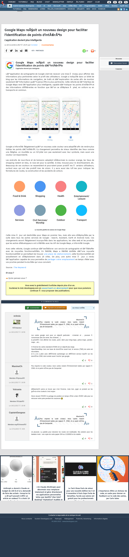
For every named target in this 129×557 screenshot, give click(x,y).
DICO (94, 9)
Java (64, 6)
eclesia (17, 333)
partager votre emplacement (61, 265)
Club (97, 2)
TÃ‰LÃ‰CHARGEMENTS (56, 9)
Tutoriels (23, 2)
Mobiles (114, 6)
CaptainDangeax (17, 430)
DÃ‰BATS (80, 9)
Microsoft (56, 6)
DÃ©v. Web (73, 6)
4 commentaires (48, 51)
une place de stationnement (57, 260)
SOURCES (71, 9)
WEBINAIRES (33, 9)
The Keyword (20, 273)
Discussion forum (119, 63)
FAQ (32, 2)
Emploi (70, 2)
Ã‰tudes (80, 2)
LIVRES (42, 9)
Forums (12, 2)
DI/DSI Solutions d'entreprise (23, 6)
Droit (89, 2)
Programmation (89, 6)
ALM (49, 6)
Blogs (39, 2)
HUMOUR (101, 9)
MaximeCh (17, 384)
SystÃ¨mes (124, 6)
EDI (80, 6)
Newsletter (58, 2)
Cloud (39, 6)
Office (107, 6)
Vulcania (17, 407)
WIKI (88, 9)
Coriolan (34, 51)
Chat (47, 2)
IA (44, 6)
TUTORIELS (17, 9)
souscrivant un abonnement (55, 294)
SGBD (100, 6)
